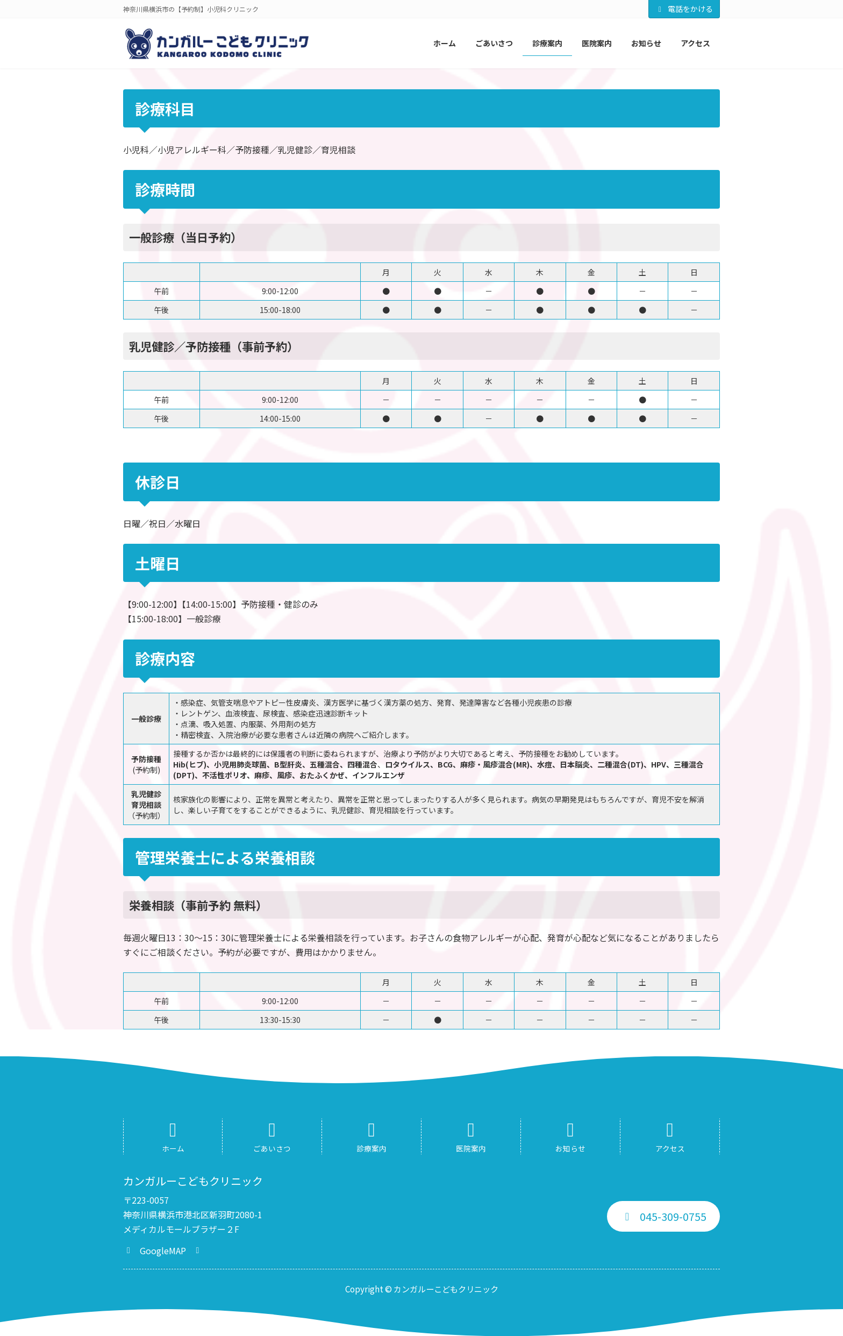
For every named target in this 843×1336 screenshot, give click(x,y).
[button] (163, 1249)
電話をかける (684, 8)
